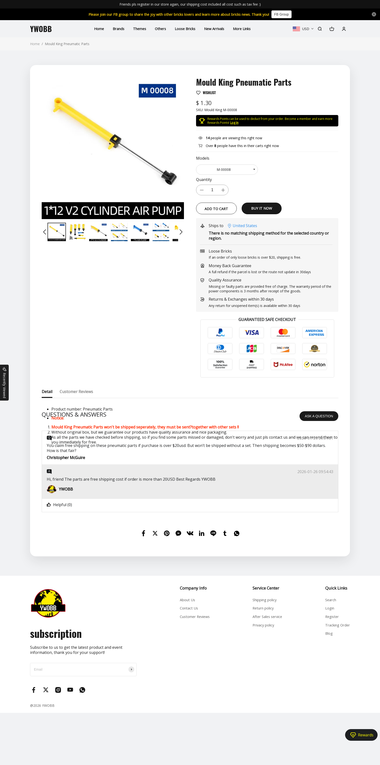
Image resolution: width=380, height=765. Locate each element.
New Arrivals (216, 28)
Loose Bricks (184, 28)
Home (92, 28)
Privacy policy (261, 680)
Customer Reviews (193, 671)
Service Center (262, 640)
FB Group (293, 14)
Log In (234, 123)
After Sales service (266, 671)
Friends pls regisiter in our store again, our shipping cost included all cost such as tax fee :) (190, 4)
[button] (45, 232)
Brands (112, 28)
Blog (326, 690)
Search (328, 652)
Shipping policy (263, 652)
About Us (184, 652)
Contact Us (186, 662)
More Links (247, 28)
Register (329, 671)
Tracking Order (336, 680)
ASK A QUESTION (319, 468)
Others (158, 28)
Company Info (189, 640)
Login (327, 662)
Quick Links (333, 640)
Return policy (261, 662)
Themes (135, 28)
